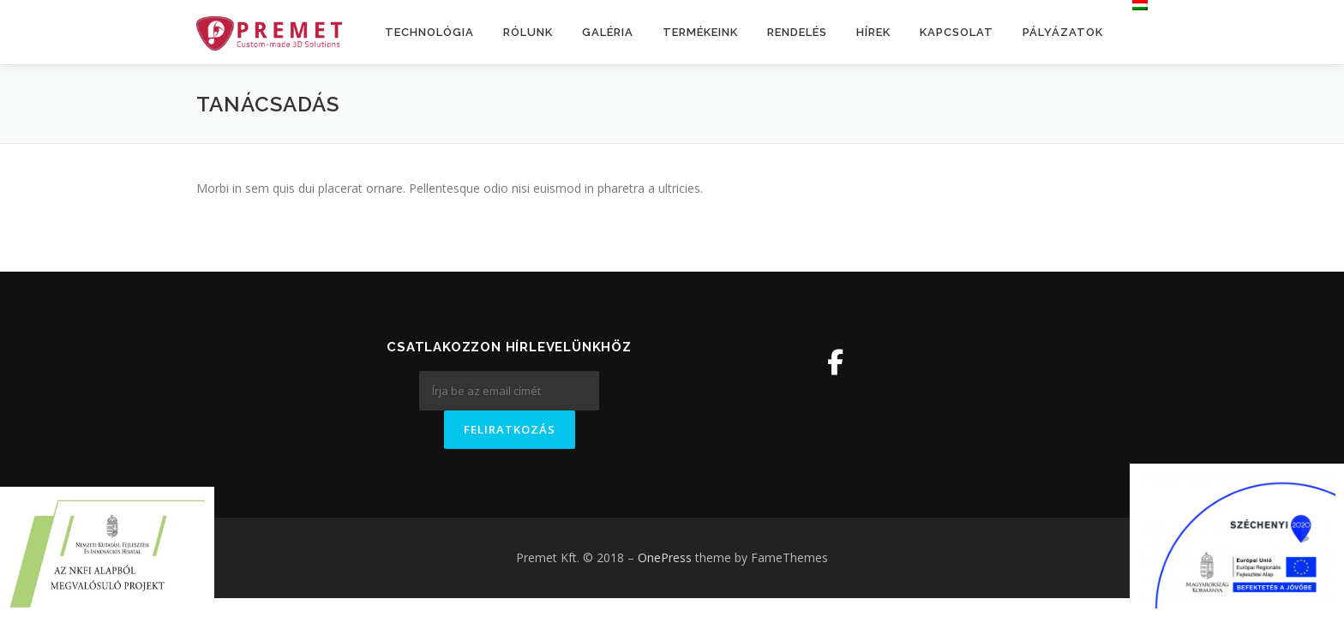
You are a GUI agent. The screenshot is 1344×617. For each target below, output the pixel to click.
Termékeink (700, 32)
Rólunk (528, 32)
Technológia (429, 32)
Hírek (873, 32)
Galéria (607, 32)
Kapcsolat (956, 32)
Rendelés (797, 32)
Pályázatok (1063, 32)
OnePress (665, 557)
